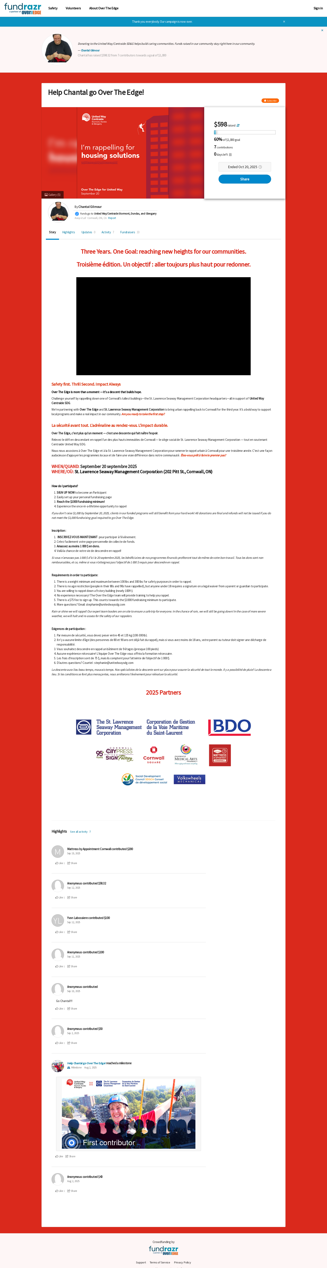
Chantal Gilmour (91, 50)
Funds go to (87, 213)
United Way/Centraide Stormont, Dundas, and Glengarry (125, 213)
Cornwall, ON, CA (97, 218)
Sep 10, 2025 (73, 991)
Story (52, 232)
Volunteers (73, 8)
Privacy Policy (182, 1262)
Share (244, 179)
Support (141, 1262)
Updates (88, 232)
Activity (108, 232)
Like (59, 863)
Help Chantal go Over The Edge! (87, 1063)
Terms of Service (160, 1262)
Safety (52, 8)
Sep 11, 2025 (73, 956)
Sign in (318, 8)
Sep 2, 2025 (73, 1033)
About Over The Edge (103, 8)
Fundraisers (130, 232)
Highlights (68, 232)
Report (112, 218)
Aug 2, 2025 (90, 1067)
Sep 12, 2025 (73, 887)
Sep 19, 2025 (73, 853)
